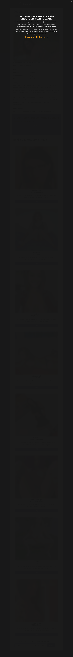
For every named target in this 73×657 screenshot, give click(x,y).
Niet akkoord (42, 37)
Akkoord (29, 37)
